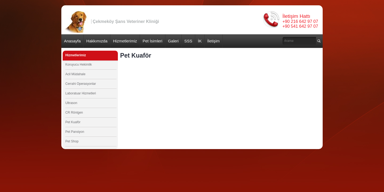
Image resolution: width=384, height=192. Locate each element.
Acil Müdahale (75, 74)
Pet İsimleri (152, 41)
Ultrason (71, 103)
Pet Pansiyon (74, 132)
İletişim (213, 41)
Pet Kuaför (73, 122)
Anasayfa (72, 41)
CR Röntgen (74, 112)
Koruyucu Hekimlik (78, 64)
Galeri (173, 41)
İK (200, 41)
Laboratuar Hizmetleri (80, 93)
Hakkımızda (96, 41)
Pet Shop (71, 141)
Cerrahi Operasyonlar (80, 84)
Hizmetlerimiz (125, 41)
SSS (188, 41)
